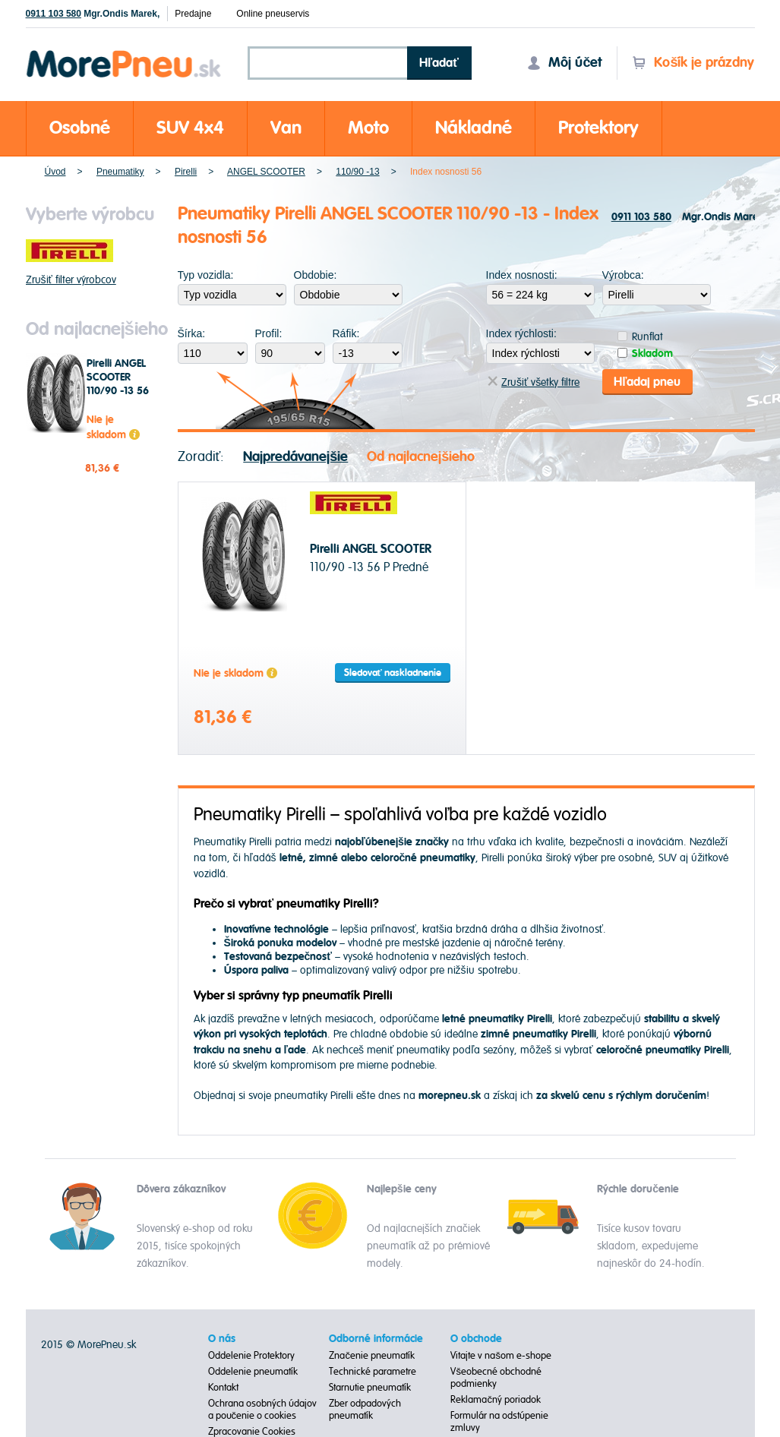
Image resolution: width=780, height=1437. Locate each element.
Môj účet (564, 62)
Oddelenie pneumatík (253, 1371)
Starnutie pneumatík (370, 1387)
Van (286, 128)
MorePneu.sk (106, 1344)
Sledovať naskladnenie (392, 672)
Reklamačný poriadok (495, 1399)
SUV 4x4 (190, 128)
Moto (368, 128)
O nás (221, 1338)
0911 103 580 (53, 13)
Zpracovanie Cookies (251, 1431)
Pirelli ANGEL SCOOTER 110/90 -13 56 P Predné (118, 384)
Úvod (55, 171)
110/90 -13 (357, 171)
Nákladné (473, 128)
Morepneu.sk (124, 52)
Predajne (193, 13)
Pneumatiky (120, 171)
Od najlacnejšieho (421, 456)
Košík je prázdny (693, 62)
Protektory (598, 128)
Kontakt (223, 1387)
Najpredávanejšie (295, 456)
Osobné (79, 128)
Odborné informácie (376, 1338)
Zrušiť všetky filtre (533, 381)
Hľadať (439, 63)
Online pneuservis (272, 13)
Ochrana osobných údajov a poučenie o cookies (262, 1409)
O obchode (476, 1338)
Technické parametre (372, 1371)
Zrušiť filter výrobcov (71, 279)
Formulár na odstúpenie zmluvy (499, 1421)
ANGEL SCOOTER (266, 171)
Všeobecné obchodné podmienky (496, 1377)
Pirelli (186, 171)
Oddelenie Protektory (251, 1355)
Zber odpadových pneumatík (365, 1409)
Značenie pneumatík (372, 1355)
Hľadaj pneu (647, 381)
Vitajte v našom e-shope (500, 1355)
